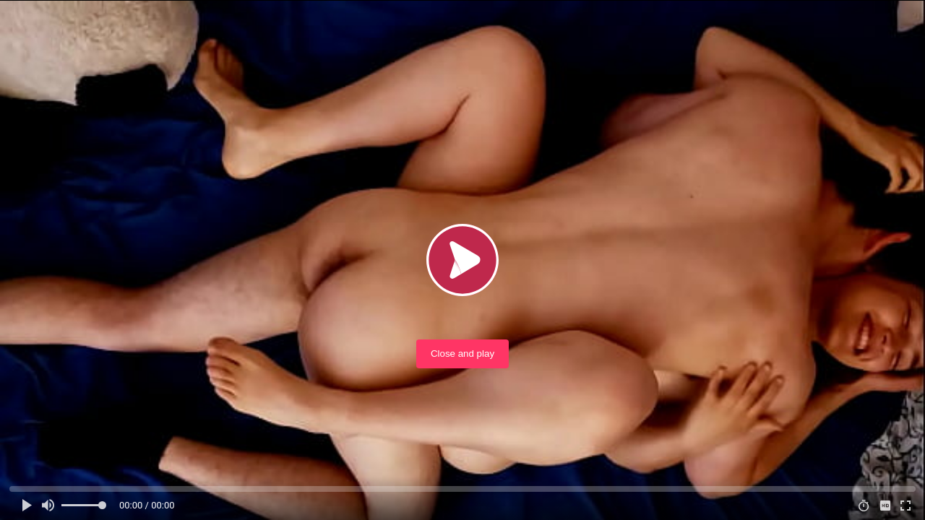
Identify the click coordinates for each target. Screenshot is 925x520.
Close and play (462, 353)
